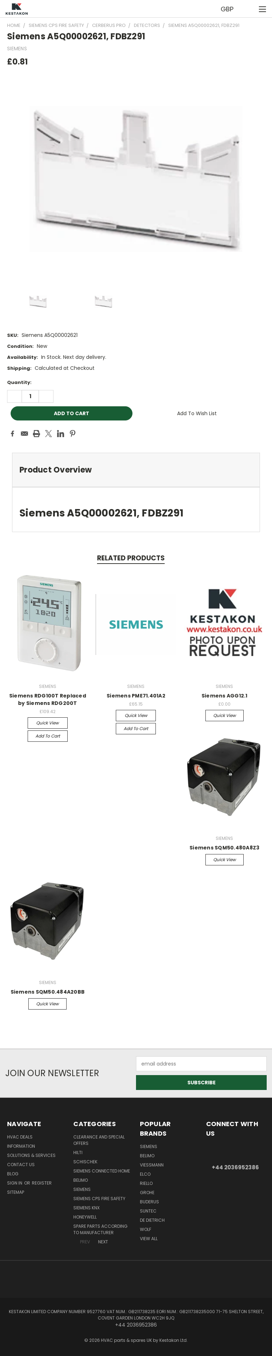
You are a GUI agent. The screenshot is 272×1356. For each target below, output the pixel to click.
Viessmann (152, 1165)
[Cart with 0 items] (249, 8)
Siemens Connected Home (101, 1171)
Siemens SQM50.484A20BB (48, 991)
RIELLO (146, 1183)
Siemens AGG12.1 (225, 695)
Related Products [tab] (131, 558)
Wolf (145, 1229)
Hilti (78, 1152)
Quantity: (19, 382)
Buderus (149, 1202)
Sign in (15, 1183)
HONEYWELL (85, 1217)
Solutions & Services (31, 1155)
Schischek (85, 1162)
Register (42, 1183)
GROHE (147, 1193)
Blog (12, 1174)
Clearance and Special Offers (99, 1140)
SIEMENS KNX (86, 1208)
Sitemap (15, 1192)
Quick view (47, 723)
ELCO (145, 1174)
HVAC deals (20, 1137)
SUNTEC (148, 1211)
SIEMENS (82, 1189)
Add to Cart (47, 736)
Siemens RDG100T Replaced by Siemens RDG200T (47, 699)
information (21, 1146)
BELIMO (80, 1180)
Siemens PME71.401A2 (136, 695)
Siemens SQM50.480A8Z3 (224, 847)
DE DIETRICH (152, 1220)
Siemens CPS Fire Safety (99, 1199)
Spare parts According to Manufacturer (100, 1229)
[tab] (136, 470)
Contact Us (21, 1165)
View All (149, 1239)
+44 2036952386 (235, 1167)
